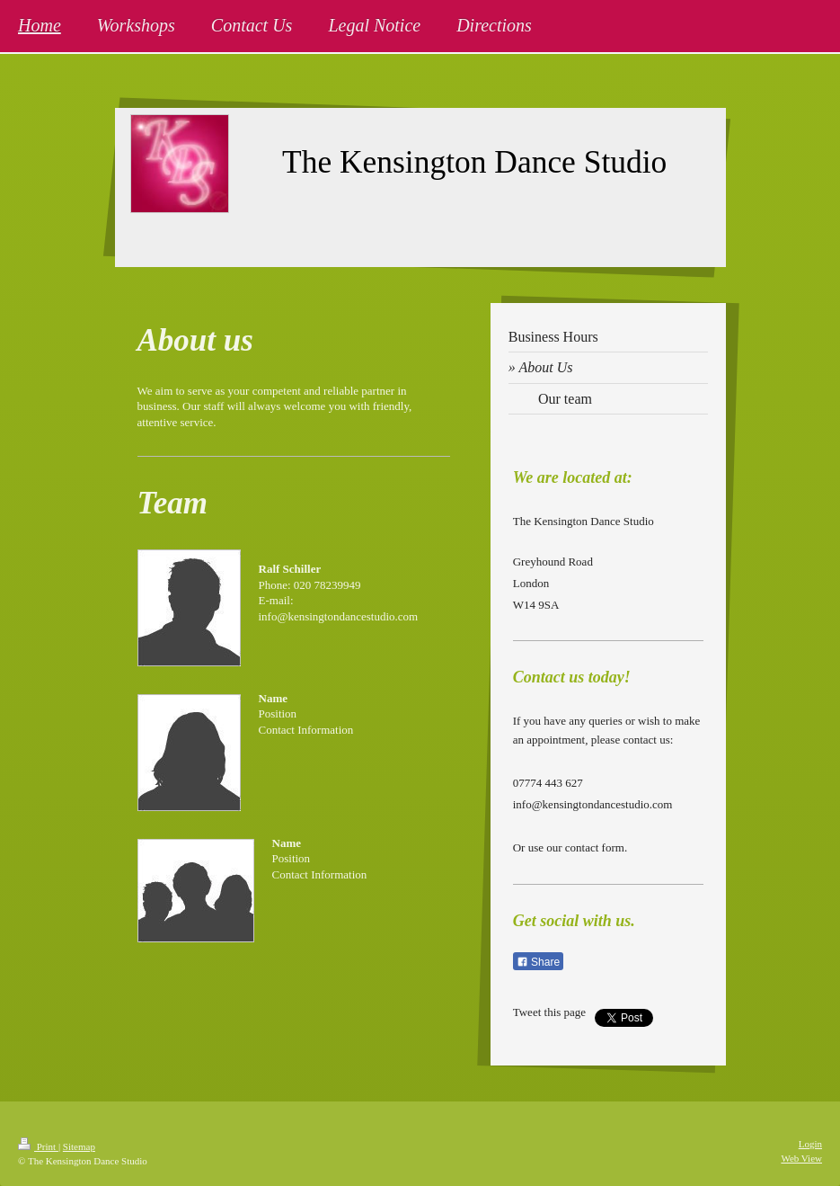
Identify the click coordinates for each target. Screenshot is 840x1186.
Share (538, 962)
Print (38, 1146)
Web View (801, 1158)
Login (810, 1143)
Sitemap (79, 1146)
